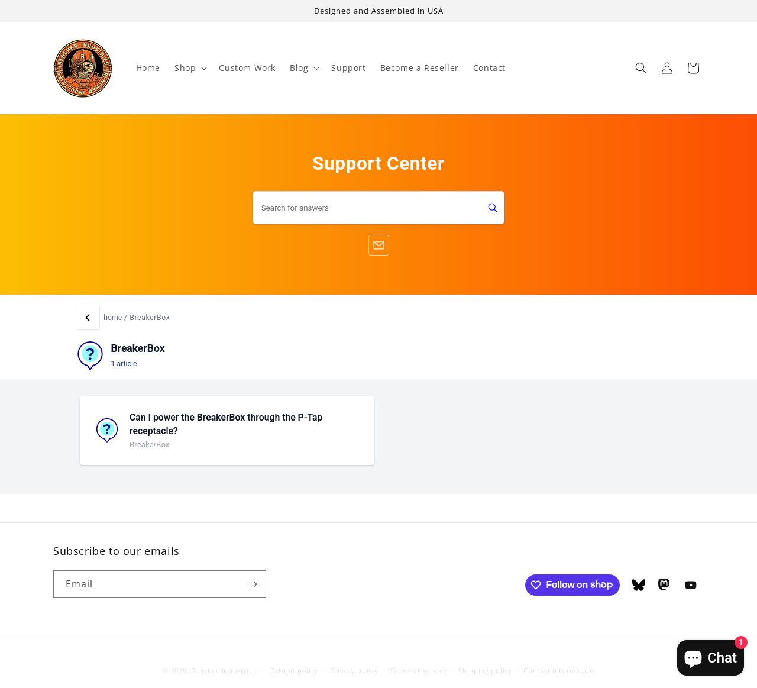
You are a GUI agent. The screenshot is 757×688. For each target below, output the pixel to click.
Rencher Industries (224, 660)
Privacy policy (354, 660)
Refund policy (294, 660)
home (112, 318)
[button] (189, 68)
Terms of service (418, 660)
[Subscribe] (253, 584)
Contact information (558, 660)
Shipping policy (485, 660)
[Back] (88, 318)
